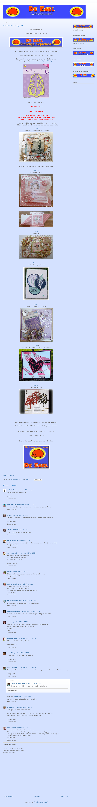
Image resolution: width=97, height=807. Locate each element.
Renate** (10, 571)
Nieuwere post (8, 796)
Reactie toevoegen (10, 744)
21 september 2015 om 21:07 (23, 707)
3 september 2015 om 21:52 (24, 584)
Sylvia (9, 515)
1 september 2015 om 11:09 (25, 490)
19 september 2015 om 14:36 (32, 683)
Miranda (35, 385)
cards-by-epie (11, 584)
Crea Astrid (10, 707)
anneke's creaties (12, 553)
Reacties (11, 680)
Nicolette (10, 540)
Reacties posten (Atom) (41, 802)
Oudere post (64, 796)
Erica (36, 231)
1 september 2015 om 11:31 (25, 504)
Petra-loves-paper (12, 600)
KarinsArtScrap (12, 490)
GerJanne (36, 263)
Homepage (37, 796)
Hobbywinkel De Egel (46, 61)
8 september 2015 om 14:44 (19, 622)
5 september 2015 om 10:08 (27, 600)
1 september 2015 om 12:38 (19, 515)
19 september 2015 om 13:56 (27, 667)
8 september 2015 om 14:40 (31, 611)
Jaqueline (36, 170)
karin (8, 622)
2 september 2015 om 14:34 (27, 553)
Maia (8, 727)
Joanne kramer (12, 504)
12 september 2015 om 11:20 (20, 653)
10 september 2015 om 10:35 (27, 638)
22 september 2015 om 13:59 (19, 727)
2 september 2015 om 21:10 (21, 571)
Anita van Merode (12, 667)
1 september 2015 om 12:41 (19, 529)
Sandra (36, 304)
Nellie (9, 653)
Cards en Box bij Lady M (15, 611)
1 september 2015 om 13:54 (21, 540)
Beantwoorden (11, 499)
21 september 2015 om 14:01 (22, 696)
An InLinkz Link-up (8, 475)
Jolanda (36, 129)
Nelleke (36, 345)
